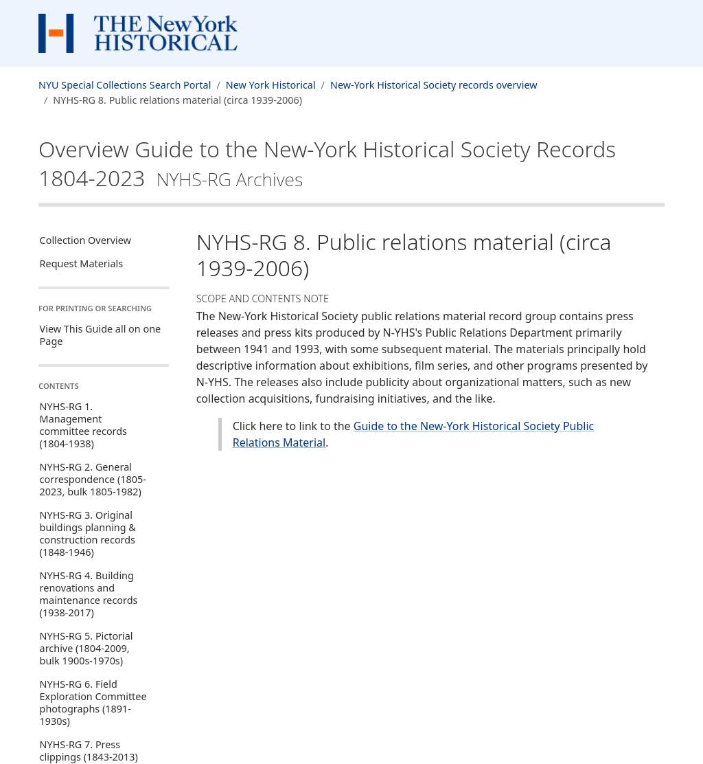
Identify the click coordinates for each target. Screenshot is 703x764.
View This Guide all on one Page (100, 335)
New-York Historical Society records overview (434, 84)
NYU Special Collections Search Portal (124, 84)
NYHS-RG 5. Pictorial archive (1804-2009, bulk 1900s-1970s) (86, 648)
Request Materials (82, 263)
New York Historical (271, 84)
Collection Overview (85, 240)
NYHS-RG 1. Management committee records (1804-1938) (83, 425)
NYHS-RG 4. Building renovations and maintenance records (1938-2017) (89, 594)
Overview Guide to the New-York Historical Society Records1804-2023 (327, 163)
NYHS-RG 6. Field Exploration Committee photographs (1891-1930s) (93, 702)
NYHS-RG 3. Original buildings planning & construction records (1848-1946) (88, 533)
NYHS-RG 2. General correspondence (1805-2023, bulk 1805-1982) (93, 479)
